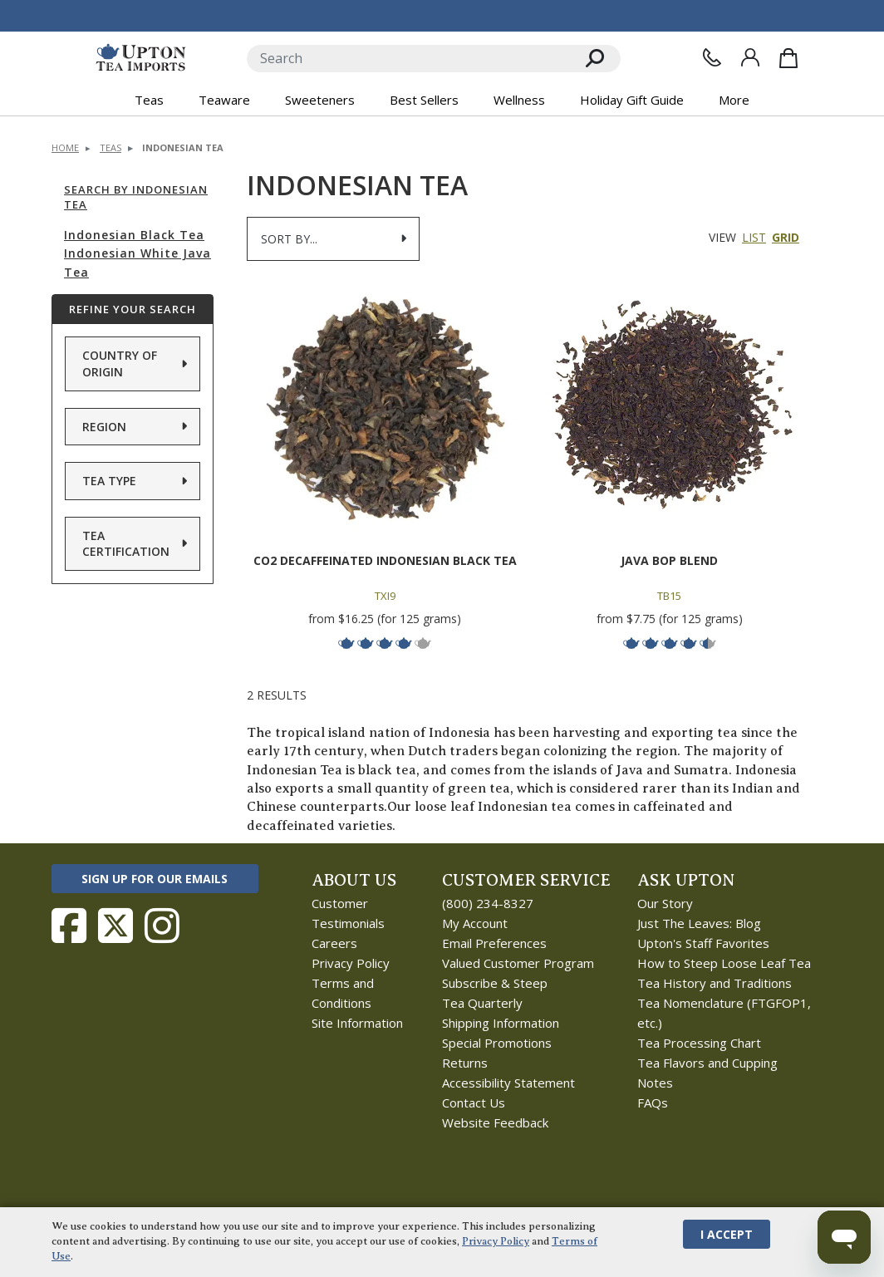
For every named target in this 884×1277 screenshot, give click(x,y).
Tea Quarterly (482, 1003)
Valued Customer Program (518, 963)
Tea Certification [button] (125, 544)
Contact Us (473, 1102)
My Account (475, 923)
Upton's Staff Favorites (703, 943)
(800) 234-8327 (487, 903)
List (754, 237)
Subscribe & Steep (495, 983)
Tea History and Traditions (714, 983)
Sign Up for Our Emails (154, 879)
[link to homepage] (141, 58)
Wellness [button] (519, 99)
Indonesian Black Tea (134, 235)
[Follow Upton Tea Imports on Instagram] (162, 925)
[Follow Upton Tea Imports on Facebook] (69, 925)
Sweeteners (320, 99)
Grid (785, 237)
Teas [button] (149, 99)
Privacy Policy (351, 963)
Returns (465, 1062)
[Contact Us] (712, 57)
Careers (334, 943)
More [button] (734, 99)
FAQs (652, 1102)
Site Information (357, 1022)
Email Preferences (494, 943)
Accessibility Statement (508, 1082)
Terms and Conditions (343, 993)
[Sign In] (750, 57)
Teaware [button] (224, 99)
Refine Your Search (132, 309)
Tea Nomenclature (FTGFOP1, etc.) (724, 1013)
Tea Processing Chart (699, 1042)
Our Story (665, 903)
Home (65, 147)
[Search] (408, 58)
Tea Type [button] (109, 481)
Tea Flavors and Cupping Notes (707, 1072)
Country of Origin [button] (119, 363)
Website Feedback (495, 1122)
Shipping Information (500, 1022)
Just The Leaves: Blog (699, 923)
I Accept (726, 1234)
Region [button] (104, 427)
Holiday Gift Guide (632, 99)
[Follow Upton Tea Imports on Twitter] (115, 925)
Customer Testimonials (348, 913)
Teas (110, 147)
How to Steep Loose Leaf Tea (724, 963)
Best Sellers (424, 99)
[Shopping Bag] (788, 58)
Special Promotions (497, 1042)
